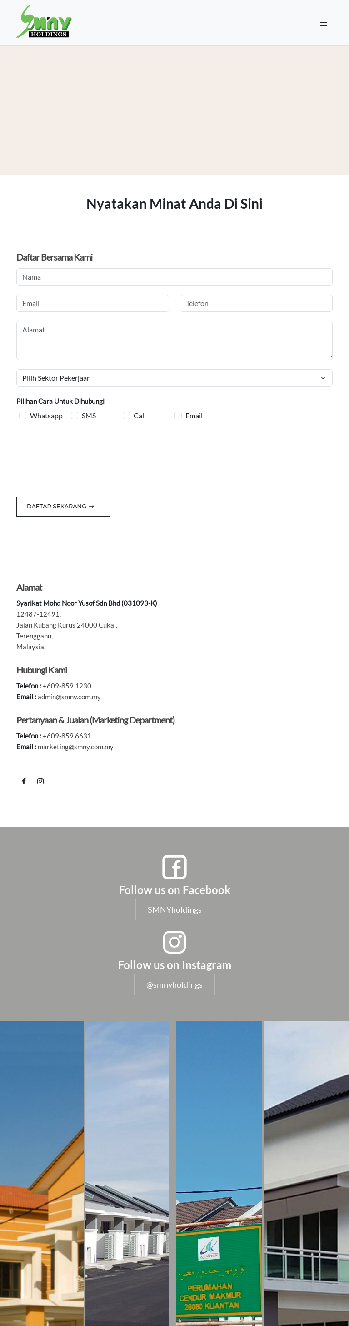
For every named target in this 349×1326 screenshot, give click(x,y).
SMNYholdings (175, 909)
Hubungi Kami (41, 669)
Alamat (29, 587)
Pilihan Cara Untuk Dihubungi (60, 401)
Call (140, 415)
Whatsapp (46, 415)
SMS (89, 415)
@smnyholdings (174, 984)
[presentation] (85, 457)
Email (194, 415)
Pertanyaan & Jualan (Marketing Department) (95, 719)
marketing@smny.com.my (76, 747)
